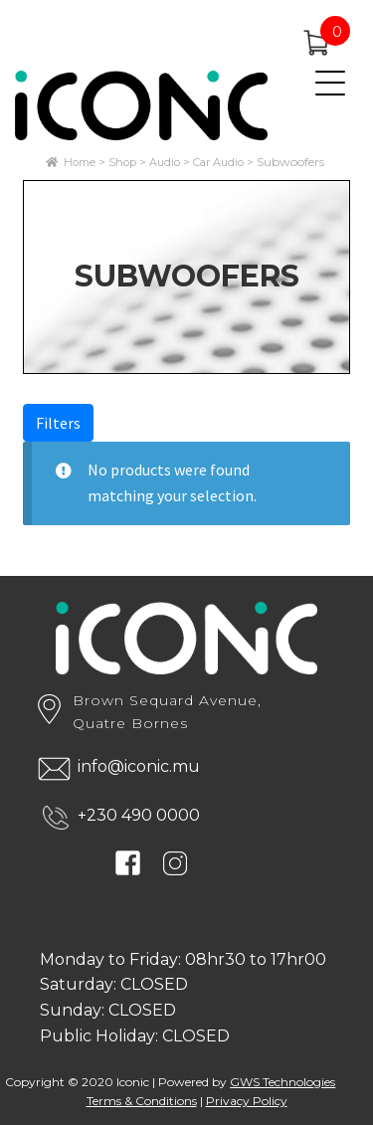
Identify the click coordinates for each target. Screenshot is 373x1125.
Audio (164, 162)
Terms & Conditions (142, 1100)
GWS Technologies (282, 1081)
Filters (58, 423)
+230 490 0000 (139, 815)
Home (79, 162)
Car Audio (218, 162)
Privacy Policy (246, 1100)
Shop (122, 162)
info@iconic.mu (139, 766)
